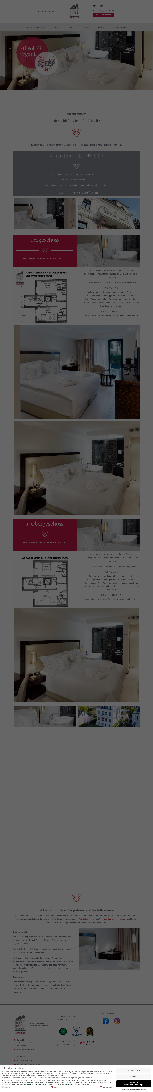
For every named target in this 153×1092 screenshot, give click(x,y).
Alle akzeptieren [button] (134, 1070)
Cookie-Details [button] (125, 1089)
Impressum (143, 1089)
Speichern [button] (133, 1076)
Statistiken (55, 1087)
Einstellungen (69, 1084)
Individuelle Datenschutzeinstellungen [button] (134, 1084)
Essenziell (6, 1087)
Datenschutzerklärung (34, 1084)
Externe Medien (106, 1087)
